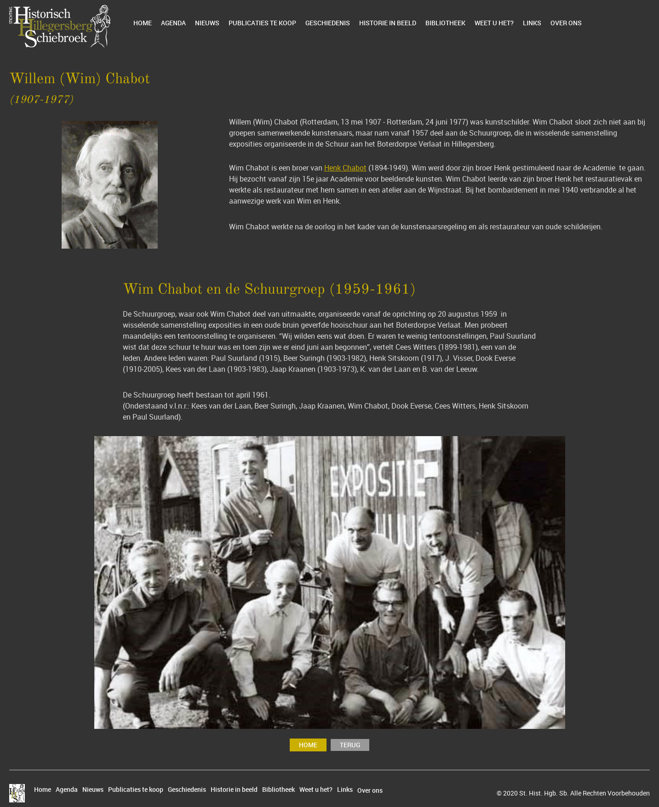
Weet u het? (494, 22)
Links (532, 22)
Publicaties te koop (262, 22)
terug (350, 744)
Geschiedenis (327, 22)
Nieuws (207, 22)
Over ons (566, 22)
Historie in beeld (387, 22)
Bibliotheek (445, 22)
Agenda (173, 22)
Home (142, 22)
